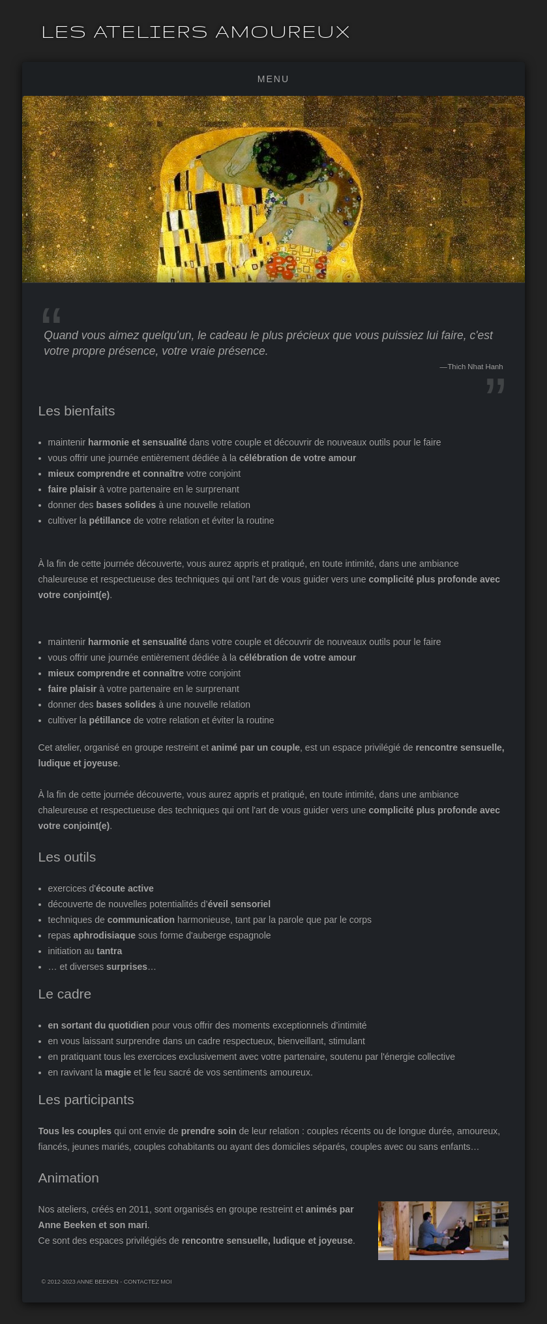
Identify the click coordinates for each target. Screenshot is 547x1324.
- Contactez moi (145, 1281)
